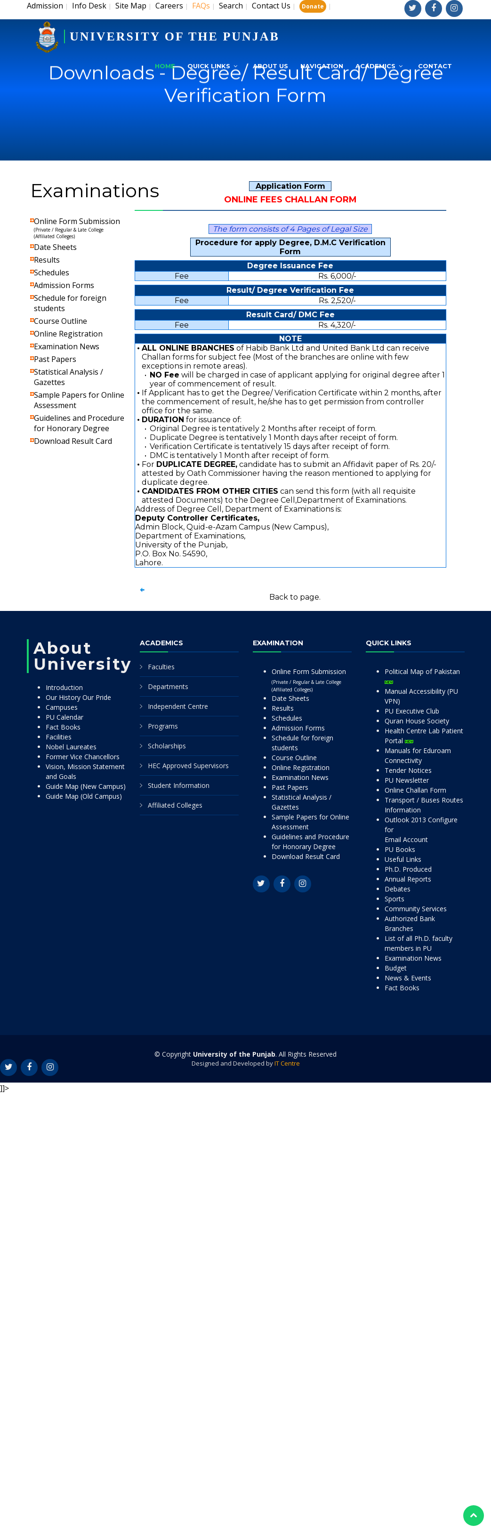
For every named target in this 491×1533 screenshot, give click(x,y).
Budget (396, 967)
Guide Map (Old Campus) (84, 796)
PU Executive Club (412, 710)
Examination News (66, 346)
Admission (45, 5)
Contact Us (271, 5)
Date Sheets (55, 247)
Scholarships (167, 745)
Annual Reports (408, 879)
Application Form (290, 186)
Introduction (64, 687)
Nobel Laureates (71, 746)
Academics (375, 66)
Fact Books (63, 726)
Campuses (62, 707)
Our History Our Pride (78, 697)
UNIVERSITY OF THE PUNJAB (175, 36)
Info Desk (89, 5)
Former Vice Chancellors (83, 756)
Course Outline (60, 321)
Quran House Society (417, 720)
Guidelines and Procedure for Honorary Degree (79, 423)
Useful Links (403, 859)
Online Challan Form (415, 790)
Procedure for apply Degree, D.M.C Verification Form (290, 247)
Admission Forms (64, 285)
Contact (435, 66)
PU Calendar (64, 717)
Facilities (59, 736)
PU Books (400, 849)
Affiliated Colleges (175, 805)
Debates (398, 888)
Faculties (161, 666)
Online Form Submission (77, 228)
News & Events (408, 977)
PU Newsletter (407, 780)
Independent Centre (178, 706)
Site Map (130, 5)
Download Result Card (73, 441)
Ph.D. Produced (408, 869)
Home (165, 66)
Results (47, 260)
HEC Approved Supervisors (188, 765)
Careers (169, 5)
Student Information (178, 785)
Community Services (416, 908)
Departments (168, 686)
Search (231, 5)
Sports (394, 898)
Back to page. (295, 597)
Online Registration (68, 334)
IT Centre (287, 1063)
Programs (163, 726)
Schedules (51, 272)
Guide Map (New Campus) (86, 786)
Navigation (321, 66)
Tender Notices (408, 770)
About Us (270, 66)
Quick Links (208, 66)
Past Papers (55, 359)
